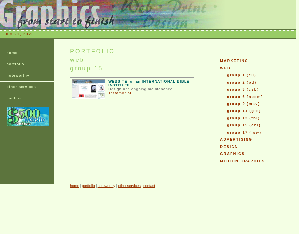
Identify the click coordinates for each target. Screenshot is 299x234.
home (12, 53)
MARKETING (234, 61)
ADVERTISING (236, 139)
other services (21, 87)
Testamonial (119, 93)
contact (14, 98)
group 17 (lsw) (244, 132)
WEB (225, 68)
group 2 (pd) (242, 82)
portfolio (15, 64)
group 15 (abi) (244, 125)
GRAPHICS (232, 154)
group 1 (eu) (241, 75)
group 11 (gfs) (244, 111)
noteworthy (18, 75)
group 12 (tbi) (243, 118)
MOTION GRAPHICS (242, 161)
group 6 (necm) (245, 96)
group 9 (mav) (243, 104)
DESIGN (229, 147)
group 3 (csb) (243, 89)
